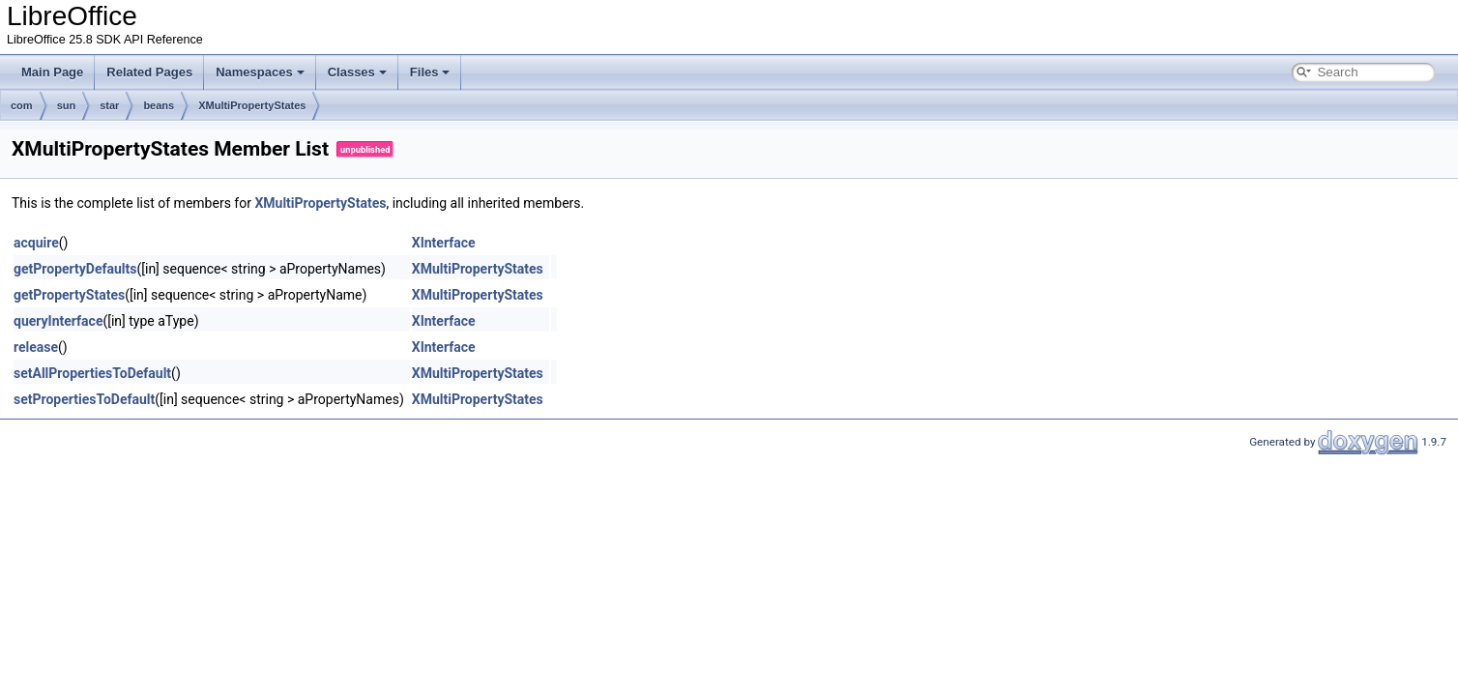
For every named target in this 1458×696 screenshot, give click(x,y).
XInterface (444, 242)
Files (430, 72)
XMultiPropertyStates (252, 105)
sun (66, 105)
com (22, 105)
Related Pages (149, 72)
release (36, 347)
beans (158, 105)
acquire (36, 242)
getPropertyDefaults (75, 268)
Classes (357, 72)
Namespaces (260, 72)
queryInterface (58, 321)
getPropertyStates (69, 295)
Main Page (52, 72)
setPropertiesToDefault (84, 399)
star (109, 105)
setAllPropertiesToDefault (92, 373)
